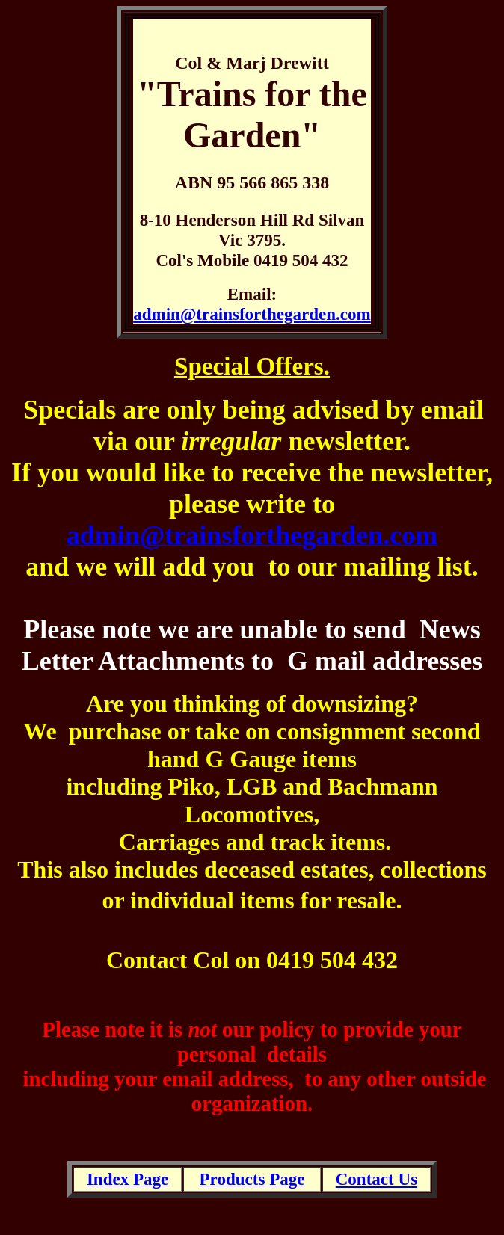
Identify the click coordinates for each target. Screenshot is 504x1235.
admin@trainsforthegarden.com (252, 314)
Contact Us (376, 1179)
